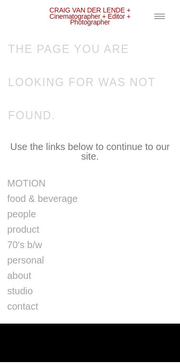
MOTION (26, 183)
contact (22, 306)
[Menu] (159, 16)
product (23, 229)
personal (25, 260)
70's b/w (24, 244)
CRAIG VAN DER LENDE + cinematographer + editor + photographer (90, 16)
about (19, 275)
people (21, 214)
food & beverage (42, 198)
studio (20, 291)
